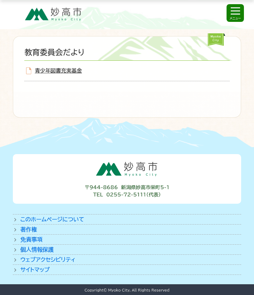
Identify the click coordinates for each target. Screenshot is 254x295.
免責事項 (32, 239)
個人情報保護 (37, 249)
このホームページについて (52, 219)
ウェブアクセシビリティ (48, 259)
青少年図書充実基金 (58, 70)
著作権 (29, 229)
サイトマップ (35, 269)
